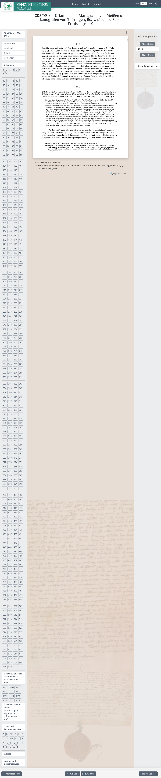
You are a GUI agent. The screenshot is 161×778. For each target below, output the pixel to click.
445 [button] (10, 543)
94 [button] (21, 150)
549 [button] (10, 658)
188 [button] (4, 257)
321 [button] (10, 405)
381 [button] (10, 471)
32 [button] (13, 98)
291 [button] (20, 368)
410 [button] (15, 503)
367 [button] (20, 453)
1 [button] (3, 69)
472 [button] (4, 573)
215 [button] (20, 285)
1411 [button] (11, 691)
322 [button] (15, 405)
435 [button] (20, 529)
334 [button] (15, 418)
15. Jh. (140, 49)
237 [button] (10, 311)
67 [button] (13, 128)
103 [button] (20, 161)
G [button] (3, 738)
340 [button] (4, 427)
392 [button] (4, 484)
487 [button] (20, 586)
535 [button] (20, 641)
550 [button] (15, 658)
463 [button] (20, 560)
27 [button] (13, 94)
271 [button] (20, 346)
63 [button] (17, 124)
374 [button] (15, 462)
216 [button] (4, 290)
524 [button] (4, 632)
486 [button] (15, 586)
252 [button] (4, 329)
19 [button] (21, 85)
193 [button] (10, 261)
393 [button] (10, 484)
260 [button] (4, 338)
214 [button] (15, 285)
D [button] (15, 734)
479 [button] (20, 577)
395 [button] (20, 484)
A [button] (3, 734)
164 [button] (4, 231)
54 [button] (21, 115)
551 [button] (20, 658)
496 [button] (4, 599)
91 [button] (8, 150)
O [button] (7, 742)
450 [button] (15, 547)
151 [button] (20, 213)
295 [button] (20, 372)
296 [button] (4, 377)
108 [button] (4, 170)
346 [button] (15, 431)
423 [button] (20, 516)
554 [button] (15, 662)
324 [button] (4, 410)
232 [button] (4, 307)
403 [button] (20, 495)
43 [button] (17, 107)
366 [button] (15, 453)
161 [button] (10, 226)
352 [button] (4, 440)
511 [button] (20, 614)
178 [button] (15, 244)
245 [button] (10, 320)
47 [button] (13, 111)
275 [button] (20, 351)
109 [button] (10, 170)
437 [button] (10, 534)
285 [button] (10, 364)
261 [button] (10, 338)
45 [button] (4, 111)
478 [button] (15, 577)
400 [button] (4, 495)
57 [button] (13, 120)
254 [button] (15, 329)
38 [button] (17, 102)
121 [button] (10, 183)
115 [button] (20, 174)
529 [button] (10, 636)
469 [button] (10, 569)
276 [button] (4, 355)
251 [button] (20, 325)
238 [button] (15, 311)
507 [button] (20, 610)
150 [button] (15, 213)
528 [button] (4, 636)
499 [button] (20, 599)
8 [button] (3, 74)
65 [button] (4, 128)
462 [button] (15, 560)
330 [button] (15, 414)
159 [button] (20, 222)
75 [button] (4, 137)
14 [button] (21, 80)
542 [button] (15, 649)
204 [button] (4, 277)
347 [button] (20, 431)
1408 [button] (11, 687)
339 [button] (20, 423)
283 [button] (20, 359)
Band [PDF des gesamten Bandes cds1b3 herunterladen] (88, 773)
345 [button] (10, 431)
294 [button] (15, 372)
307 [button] (20, 388)
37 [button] (13, 102)
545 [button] (10, 654)
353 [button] (10, 440)
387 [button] (20, 475)
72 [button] (13, 133)
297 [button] (10, 377)
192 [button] (4, 261)
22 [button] (13, 89)
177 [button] (10, 244)
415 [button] (20, 508)
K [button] (16, 738)
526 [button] (15, 632)
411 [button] (20, 503)
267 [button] (20, 342)
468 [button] (4, 569)
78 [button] (17, 137)
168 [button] (4, 235)
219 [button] (20, 290)
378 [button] (15, 466)
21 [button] (8, 89)
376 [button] (4, 466)
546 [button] (15, 654)
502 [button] (15, 606)
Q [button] (14, 742)
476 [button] (4, 577)
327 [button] (20, 410)
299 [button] (20, 377)
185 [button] (10, 253)
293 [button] (10, 372)
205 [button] (10, 277)
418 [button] (15, 512)
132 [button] (4, 196)
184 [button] (4, 253)
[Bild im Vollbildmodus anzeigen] (128, 32)
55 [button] (4, 120)
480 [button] (4, 582)
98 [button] (17, 154)
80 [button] (4, 141)
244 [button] (4, 320)
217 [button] (10, 290)
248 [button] (4, 325)
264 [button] (4, 342)
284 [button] (4, 364)
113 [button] (10, 174)
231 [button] (20, 303)
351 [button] (20, 436)
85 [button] (4, 146)
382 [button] (15, 471)
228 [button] (4, 303)
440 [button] (4, 538)
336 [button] (4, 423)
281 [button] (10, 359)
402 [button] (15, 495)
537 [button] (10, 645)
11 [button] (8, 80)
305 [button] (10, 388)
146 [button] (15, 209)
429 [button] (10, 525)
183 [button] (20, 248)
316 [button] (4, 401)
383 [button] (20, 471)
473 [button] (10, 573)
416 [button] (4, 512)
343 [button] (20, 427)
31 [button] (8, 98)
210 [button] (15, 281)
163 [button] (20, 226)
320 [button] (4, 405)
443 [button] (20, 538)
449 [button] (10, 547)
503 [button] (20, 606)
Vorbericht (9, 58)
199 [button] (20, 266)
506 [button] (15, 610)
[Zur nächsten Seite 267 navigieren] (148, 773)
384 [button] (4, 475)
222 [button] (15, 294)
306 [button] (15, 388)
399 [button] (20, 488)
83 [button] (17, 141)
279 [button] (20, 355)
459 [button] (20, 556)
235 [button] (20, 307)
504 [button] (4, 610)
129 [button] (10, 192)
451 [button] (20, 547)
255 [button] (20, 329)
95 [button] (4, 154)
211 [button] (20, 281)
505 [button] (10, 610)
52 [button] (13, 115)
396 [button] (4, 488)
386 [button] (15, 475)
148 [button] (4, 213)
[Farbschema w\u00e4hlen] (156, 3)
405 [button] (10, 499)
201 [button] (10, 272)
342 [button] (15, 427)
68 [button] (17, 128)
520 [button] (4, 628)
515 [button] (20, 619)
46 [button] (8, 111)
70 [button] (4, 133)
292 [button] (4, 372)
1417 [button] (11, 700)
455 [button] (20, 551)
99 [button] (21, 154)
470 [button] (15, 569)
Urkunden (9, 65)
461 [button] (10, 560)
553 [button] (10, 662)
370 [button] (15, 457)
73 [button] (17, 133)
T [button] (3, 747)
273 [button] (10, 351)
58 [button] (17, 120)
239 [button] (20, 311)
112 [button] (4, 174)
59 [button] (21, 120)
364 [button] (4, 453)
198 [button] (15, 266)
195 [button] (20, 261)
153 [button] (10, 218)
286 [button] (15, 364)
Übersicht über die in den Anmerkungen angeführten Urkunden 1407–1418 (12, 711)
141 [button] (10, 205)
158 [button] (15, 222)
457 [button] (10, 556)
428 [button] (4, 525)
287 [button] (20, 364)
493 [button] (10, 595)
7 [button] (23, 69)
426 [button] (15, 521)
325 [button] (10, 410)
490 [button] (15, 590)
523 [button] (20, 628)
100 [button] (4, 161)
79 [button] (21, 137)
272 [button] (4, 351)
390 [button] (15, 479)
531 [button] (20, 636)
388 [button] (4, 479)
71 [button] (8, 133)
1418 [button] (18, 700)
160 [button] (4, 226)
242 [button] (15, 316)
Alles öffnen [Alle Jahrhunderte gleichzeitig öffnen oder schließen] (147, 44)
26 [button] (8, 94)
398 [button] (15, 488)
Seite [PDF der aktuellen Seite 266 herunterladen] (73, 773)
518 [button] (15, 623)
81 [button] (8, 141)
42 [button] (13, 107)
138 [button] (15, 200)
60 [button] (4, 124)
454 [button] (15, 551)
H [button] (7, 738)
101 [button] (10, 161)
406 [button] (15, 499)
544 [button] (4, 654)
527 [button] (20, 632)
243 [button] (20, 316)
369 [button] (10, 457)
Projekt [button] (85, 4)
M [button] (23, 738)
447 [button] (20, 543)
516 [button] (4, 623)
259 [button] (20, 333)
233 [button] (10, 307)
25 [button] (4, 94)
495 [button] (20, 595)
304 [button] (4, 388)
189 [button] (10, 257)
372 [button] (4, 462)
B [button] (6, 734)
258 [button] (15, 333)
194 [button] (15, 261)
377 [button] (10, 466)
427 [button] (20, 521)
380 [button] (4, 471)
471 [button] (20, 569)
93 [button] (17, 150)
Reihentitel (9, 43)
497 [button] (10, 599)
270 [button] (15, 346)
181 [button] (10, 248)
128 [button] (4, 192)
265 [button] (10, 342)
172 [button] (4, 240)
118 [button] (15, 179)
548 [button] (4, 658)
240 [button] (4, 316)
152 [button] (4, 218)
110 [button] (15, 170)
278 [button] (15, 355)
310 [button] (15, 392)
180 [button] (4, 248)
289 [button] (10, 368)
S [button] (21, 742)
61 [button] (8, 124)
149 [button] (10, 213)
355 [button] (20, 440)
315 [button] (20, 397)
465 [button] (10, 564)
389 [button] (10, 479)
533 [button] (10, 641)
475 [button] (20, 573)
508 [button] (4, 614)
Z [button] (17, 747)
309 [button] (10, 392)
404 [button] (4, 499)
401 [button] (10, 495)
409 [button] (10, 503)
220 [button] (4, 294)
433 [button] (10, 529)
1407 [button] (5, 687)
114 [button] (15, 174)
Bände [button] (75, 4)
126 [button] (15, 187)
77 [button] (13, 137)
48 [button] (17, 111)
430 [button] (15, 525)
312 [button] (4, 397)
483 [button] (20, 582)
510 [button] (15, 614)
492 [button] (4, 595)
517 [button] (10, 623)
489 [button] (10, 590)
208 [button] (4, 281)
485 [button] (10, 586)
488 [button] (4, 590)
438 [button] (15, 534)
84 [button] (21, 141)
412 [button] (4, 508)
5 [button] (16, 69)
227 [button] (20, 298)
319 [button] (20, 401)
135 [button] (20, 196)
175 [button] (20, 240)
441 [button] (10, 538)
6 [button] (19, 69)
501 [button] (10, 606)
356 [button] (4, 444)
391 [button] (20, 479)
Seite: (137, 3)
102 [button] (15, 161)
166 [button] (15, 231)
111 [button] (20, 170)
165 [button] (10, 231)
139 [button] (20, 200)
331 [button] (20, 414)
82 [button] (13, 141)
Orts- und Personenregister (12, 727)
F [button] (22, 734)
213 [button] (10, 285)
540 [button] (4, 649)
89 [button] (21, 146)
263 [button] (20, 338)
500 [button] (4, 606)
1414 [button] (11, 696)
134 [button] (15, 196)
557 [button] (10, 667)
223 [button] (20, 294)
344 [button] (4, 431)
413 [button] (10, 508)
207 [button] (20, 277)
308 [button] (4, 392)
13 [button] (17, 80)
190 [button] (15, 257)
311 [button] (20, 392)
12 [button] (13, 80)
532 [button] (4, 641)
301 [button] (10, 383)
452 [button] (4, 551)
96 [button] (8, 154)
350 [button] (15, 436)
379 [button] (20, 466)
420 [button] (4, 516)
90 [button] (4, 150)
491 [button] (20, 590)
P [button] (10, 742)
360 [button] (4, 449)
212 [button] (4, 285)
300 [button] (4, 383)
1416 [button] (5, 700)
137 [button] (10, 200)
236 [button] (4, 311)
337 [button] (10, 423)
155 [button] (20, 218)
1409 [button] (18, 687)
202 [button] (15, 272)
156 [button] (4, 222)
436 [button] (4, 534)
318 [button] (15, 401)
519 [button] (20, 623)
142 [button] (15, 205)
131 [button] (20, 192)
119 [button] (20, 179)
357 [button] (10, 444)
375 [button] (20, 462)
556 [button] (4, 667)
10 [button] (4, 80)
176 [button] (4, 244)
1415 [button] (18, 696)
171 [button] (20, 235)
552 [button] (4, 662)
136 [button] (4, 200)
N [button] (3, 742)
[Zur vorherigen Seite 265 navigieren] (11, 773)
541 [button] (10, 649)
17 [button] (13, 85)
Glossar (7, 754)
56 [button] (8, 120)
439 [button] (20, 534)
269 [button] (10, 346)
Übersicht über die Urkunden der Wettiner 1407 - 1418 (13, 678)
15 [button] (4, 85)
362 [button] (15, 449)
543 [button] (20, 649)
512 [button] (4, 619)
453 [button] (10, 551)
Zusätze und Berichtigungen (11, 762)
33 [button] (17, 98)
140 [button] (4, 205)
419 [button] (20, 512)
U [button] (7, 747)
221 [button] (10, 294)
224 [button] (4, 298)
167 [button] (20, 231)
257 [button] (10, 333)
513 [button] (10, 619)
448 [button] (4, 547)
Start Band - (12, 34)
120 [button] (4, 183)
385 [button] (10, 475)
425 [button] (10, 521)
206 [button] (15, 277)
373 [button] (10, 462)
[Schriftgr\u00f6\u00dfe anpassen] (151, 3)
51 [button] (8, 115)
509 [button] (10, 614)
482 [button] (15, 582)
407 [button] (20, 499)
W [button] (14, 747)
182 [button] (15, 248)
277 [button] (10, 355)
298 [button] (15, 377)
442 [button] (15, 538)
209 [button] (10, 281)
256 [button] (4, 333)
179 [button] (20, 244)
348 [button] (4, 436)
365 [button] (10, 453)
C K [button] (11, 734)
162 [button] (15, 226)
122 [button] (15, 183)
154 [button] (15, 218)
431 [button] (20, 525)
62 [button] (13, 124)
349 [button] (10, 436)
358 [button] (15, 444)
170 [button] (15, 235)
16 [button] (8, 85)
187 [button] (20, 253)
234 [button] (15, 307)
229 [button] (10, 303)
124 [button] (4, 187)
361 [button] (10, 449)
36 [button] (8, 102)
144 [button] (4, 209)
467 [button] (20, 564)
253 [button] (10, 329)
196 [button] (4, 266)
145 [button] (10, 209)
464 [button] (4, 564)
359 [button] (20, 444)
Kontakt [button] (97, 4)
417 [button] (10, 512)
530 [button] (15, 636)
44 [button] (21, 107)
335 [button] (20, 418)
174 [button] (15, 240)
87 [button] (13, 146)
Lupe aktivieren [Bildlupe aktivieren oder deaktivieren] (118, 173)
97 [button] (13, 154)
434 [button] (15, 529)
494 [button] (15, 595)
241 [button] (10, 316)
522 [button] (15, 628)
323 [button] (20, 405)
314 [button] (15, 397)
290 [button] (15, 368)
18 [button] (17, 85)
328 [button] (4, 414)
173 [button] (10, 240)
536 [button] (4, 645)
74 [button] (21, 133)
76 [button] (8, 137)
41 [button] (8, 107)
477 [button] (10, 577)
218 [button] (15, 290)
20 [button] (4, 89)
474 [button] (15, 573)
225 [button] (10, 298)
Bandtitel (8, 48)
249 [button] (10, 325)
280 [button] (4, 359)
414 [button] (15, 508)
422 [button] (15, 516)
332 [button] (4, 418)
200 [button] (4, 272)
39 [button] (21, 102)
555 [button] (20, 662)
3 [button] (10, 69)
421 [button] (10, 516)
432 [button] (4, 529)
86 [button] (8, 146)
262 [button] (15, 338)
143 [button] (20, 205)
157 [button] (10, 222)
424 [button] (4, 521)
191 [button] (20, 257)
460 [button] (4, 560)
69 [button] (21, 128)
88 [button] (17, 146)
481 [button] (10, 582)
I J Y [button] (11, 738)
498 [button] (15, 599)
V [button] (10, 747)
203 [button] (20, 272)
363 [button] (20, 449)
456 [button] (4, 556)
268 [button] (4, 346)
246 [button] (15, 320)
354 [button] (15, 440)
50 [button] (4, 115)
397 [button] (10, 488)
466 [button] (15, 564)
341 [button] (10, 427)
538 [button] (15, 645)
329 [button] (10, 414)
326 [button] (15, 410)
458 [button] (15, 556)
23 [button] (17, 89)
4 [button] (13, 69)
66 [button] (8, 128)
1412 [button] (18, 691)
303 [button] (20, 383)
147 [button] (20, 209)
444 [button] (4, 543)
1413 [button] (5, 696)
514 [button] (15, 619)
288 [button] (4, 368)
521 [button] (10, 628)
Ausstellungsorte (146, 66)
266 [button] (15, 342)
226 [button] (15, 298)
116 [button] (4, 179)
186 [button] (15, 253)
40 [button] (4, 107)
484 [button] (4, 586)
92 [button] (13, 150)
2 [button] (6, 69)
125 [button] (10, 187)
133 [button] (10, 196)
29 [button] (21, 94)
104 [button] (4, 166)
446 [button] (15, 543)
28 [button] (17, 94)
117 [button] (10, 179)
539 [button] (20, 645)
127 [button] (20, 187)
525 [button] (10, 632)
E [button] (18, 734)
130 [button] (15, 192)
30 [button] (4, 98)
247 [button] (20, 320)
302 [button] (15, 383)
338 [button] (15, 423)
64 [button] (21, 124)
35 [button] (4, 102)
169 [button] (10, 235)
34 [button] (21, 98)
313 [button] (10, 397)
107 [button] (20, 166)
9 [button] (6, 74)
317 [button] (10, 401)
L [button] (19, 738)
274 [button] (15, 351)
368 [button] (4, 457)
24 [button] (21, 89)
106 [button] (15, 166)
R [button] (17, 742)
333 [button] (10, 418)
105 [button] (10, 166)
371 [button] (20, 457)
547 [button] (20, 654)
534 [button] (15, 641)
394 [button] (15, 484)
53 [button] (17, 115)
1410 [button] (5, 691)
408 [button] (4, 503)
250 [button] (15, 325)
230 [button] (15, 303)
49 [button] (21, 111)
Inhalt (7, 53)
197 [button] (10, 266)
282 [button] (15, 359)
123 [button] (20, 183)
